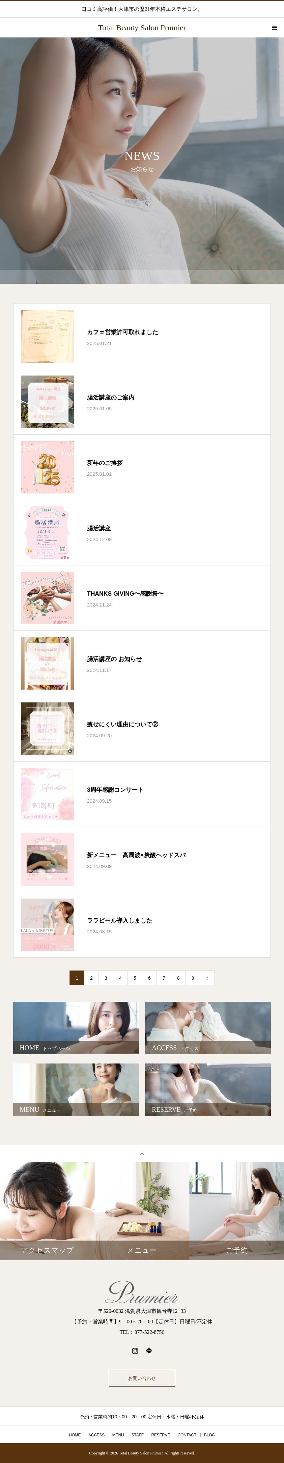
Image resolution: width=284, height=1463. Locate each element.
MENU (118, 1435)
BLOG (209, 1435)
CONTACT (187, 1435)
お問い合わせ (142, 1378)
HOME (75, 1435)
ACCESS (96, 1435)
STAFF (137, 1435)
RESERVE (160, 1435)
